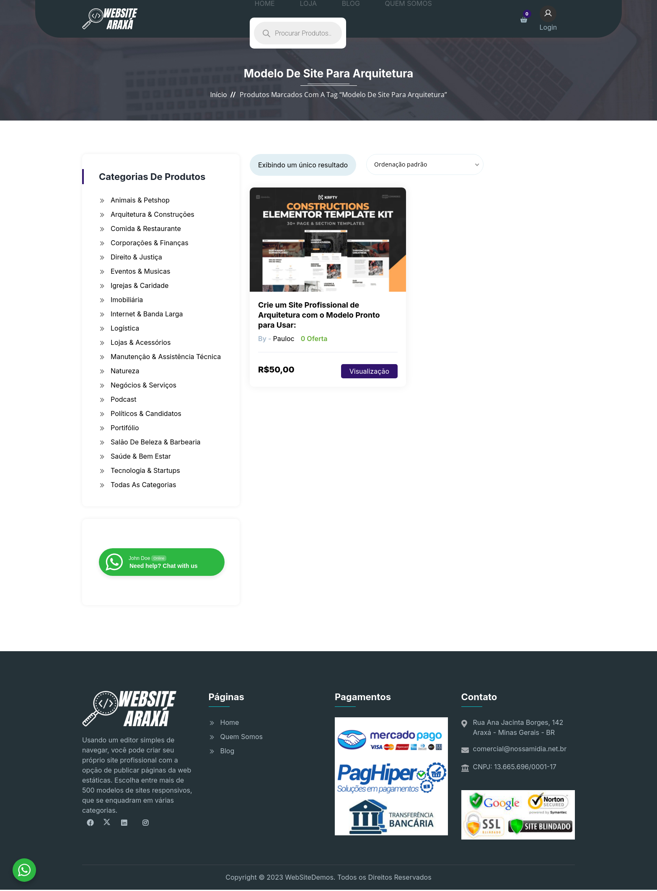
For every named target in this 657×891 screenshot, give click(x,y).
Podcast (123, 399)
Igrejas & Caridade (139, 285)
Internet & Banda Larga (147, 314)
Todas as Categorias (143, 484)
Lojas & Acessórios (141, 342)
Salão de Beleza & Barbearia (156, 442)
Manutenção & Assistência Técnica (166, 356)
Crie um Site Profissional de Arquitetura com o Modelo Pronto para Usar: (319, 314)
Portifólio (125, 428)
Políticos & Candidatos (146, 413)
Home (229, 722)
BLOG (331, 19)
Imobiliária (127, 299)
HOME (271, 19)
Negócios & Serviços (143, 385)
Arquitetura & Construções (152, 214)
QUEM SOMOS (375, 19)
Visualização (369, 371)
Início (218, 94)
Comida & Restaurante (146, 228)
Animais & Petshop (140, 200)
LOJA (301, 19)
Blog (227, 751)
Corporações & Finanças (150, 243)
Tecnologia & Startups (145, 470)
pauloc (283, 338)
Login (555, 18)
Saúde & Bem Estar (141, 456)
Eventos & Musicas (140, 271)
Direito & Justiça (136, 257)
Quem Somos (241, 736)
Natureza (125, 371)
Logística (125, 328)
